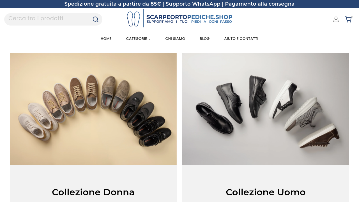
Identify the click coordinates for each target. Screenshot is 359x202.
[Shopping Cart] (350, 19)
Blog (205, 38)
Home (106, 38)
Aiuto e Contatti (241, 38)
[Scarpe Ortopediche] (179, 19)
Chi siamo (175, 38)
